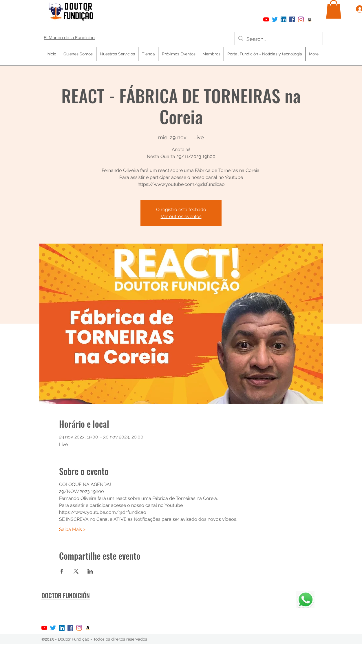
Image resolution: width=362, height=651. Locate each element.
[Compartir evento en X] (76, 571)
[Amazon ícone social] (309, 19)
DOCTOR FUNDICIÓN (65, 595)
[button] (333, 9)
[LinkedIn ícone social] (283, 19)
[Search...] (278, 39)
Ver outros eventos (181, 216)
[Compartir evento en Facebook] (62, 571)
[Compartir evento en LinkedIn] (90, 571)
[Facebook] (292, 19)
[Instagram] (301, 19)
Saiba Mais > (72, 529)
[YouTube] (266, 19)
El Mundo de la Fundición (69, 37)
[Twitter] (275, 19)
